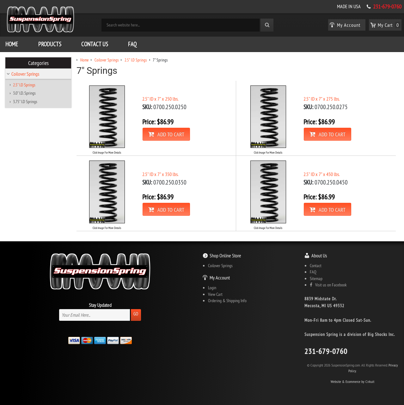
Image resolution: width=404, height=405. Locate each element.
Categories (38, 63)
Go (135, 314)
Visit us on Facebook (328, 285)
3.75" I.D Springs (25, 101)
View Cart (215, 294)
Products (49, 44)
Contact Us (94, 44)
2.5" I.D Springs (24, 85)
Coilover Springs (25, 74)
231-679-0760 (387, 6)
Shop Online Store (225, 255)
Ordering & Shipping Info (227, 300)
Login (212, 288)
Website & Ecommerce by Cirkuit (352, 381)
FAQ (132, 44)
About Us (319, 255)
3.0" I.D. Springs (24, 93)
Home (11, 44)
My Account (220, 277)
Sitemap (316, 278)
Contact (315, 265)
